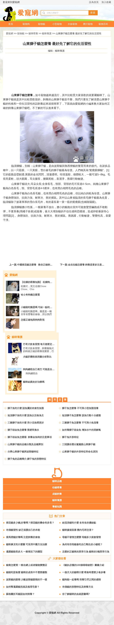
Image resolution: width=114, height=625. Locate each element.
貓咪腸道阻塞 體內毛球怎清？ (78, 530)
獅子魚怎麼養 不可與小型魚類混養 (80, 408)
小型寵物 (57, 24)
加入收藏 (106, 2)
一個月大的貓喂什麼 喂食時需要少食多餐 (84, 572)
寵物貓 (41, 24)
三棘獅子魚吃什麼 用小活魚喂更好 (26, 422)
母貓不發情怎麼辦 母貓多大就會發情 (81, 537)
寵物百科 (103, 24)
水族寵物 (72, 24)
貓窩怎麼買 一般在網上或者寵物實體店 (26, 565)
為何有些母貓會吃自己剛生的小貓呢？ (82, 544)
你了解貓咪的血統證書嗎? (76, 594)
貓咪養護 (47, 33)
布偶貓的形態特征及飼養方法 (77, 587)
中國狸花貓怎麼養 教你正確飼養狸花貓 (38, 264)
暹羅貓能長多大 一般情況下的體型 (24, 551)
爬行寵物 (88, 24)
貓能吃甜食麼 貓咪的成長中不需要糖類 (26, 572)
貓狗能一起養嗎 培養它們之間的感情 (81, 579)
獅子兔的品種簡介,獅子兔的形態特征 (27, 459)
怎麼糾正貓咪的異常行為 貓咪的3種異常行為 (85, 551)
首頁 (10, 24)
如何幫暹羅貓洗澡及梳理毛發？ (22, 587)
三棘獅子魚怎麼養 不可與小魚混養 (80, 422)
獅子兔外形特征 (70, 437)
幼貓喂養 (57, 487)
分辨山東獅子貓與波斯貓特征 (23, 451)
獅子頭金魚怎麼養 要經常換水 (23, 430)
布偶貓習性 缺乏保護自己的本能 (23, 530)
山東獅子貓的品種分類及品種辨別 (26, 444)
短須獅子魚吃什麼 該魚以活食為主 (26, 415)
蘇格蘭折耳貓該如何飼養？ (20, 594)
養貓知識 (57, 506)
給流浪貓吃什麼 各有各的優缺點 (79, 522)
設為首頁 (94, 2)
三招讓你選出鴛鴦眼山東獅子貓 (78, 444)
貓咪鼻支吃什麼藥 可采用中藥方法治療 (26, 544)
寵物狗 (26, 24)
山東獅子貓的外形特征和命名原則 (80, 451)
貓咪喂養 (33, 33)
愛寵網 (9, 33)
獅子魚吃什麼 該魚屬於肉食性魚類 (26, 408)
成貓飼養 (57, 494)
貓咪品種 (57, 481)
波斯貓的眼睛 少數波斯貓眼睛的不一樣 (26, 579)
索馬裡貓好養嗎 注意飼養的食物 (23, 537)
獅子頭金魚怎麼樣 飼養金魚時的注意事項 (30, 437)
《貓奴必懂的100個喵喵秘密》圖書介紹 (83, 565)
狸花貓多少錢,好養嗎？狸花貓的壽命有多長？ (30, 522)
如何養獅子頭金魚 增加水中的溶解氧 (81, 430)
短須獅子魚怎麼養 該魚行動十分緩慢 (81, 415)
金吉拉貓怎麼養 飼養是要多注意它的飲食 (89, 264)
